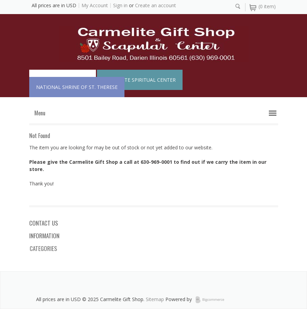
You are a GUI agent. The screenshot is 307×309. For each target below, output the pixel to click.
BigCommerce (212, 300)
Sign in (120, 5)
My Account (94, 5)
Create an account (155, 5)
